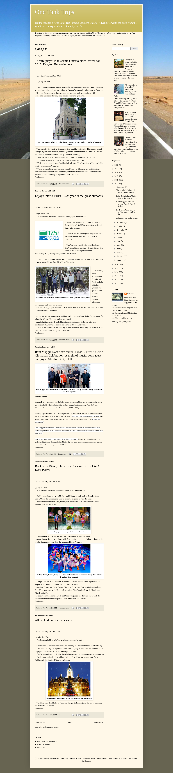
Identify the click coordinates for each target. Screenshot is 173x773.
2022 (117, 165)
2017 (117, 184)
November (121, 223)
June (118, 241)
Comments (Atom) (52, 727)
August (119, 234)
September (121, 230)
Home (69, 723)
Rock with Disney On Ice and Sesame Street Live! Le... (126, 212)
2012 (117, 280)
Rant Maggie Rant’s (72, 405)
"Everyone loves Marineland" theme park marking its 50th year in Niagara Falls (125, 90)
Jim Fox (130, 294)
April (119, 249)
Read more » (39, 177)
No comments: (64, 184)
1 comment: (62, 454)
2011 (117, 283)
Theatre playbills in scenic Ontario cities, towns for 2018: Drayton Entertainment (67, 62)
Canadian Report (43, 744)
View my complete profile (121, 322)
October (120, 226)
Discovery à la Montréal (130, 138)
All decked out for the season (53, 620)
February (120, 256)
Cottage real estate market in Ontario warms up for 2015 (131, 63)
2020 (117, 172)
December (121, 187)
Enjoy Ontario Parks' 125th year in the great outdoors (69, 196)
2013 (117, 276)
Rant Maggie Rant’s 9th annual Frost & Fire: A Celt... (125, 204)
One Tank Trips (54, 11)
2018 (117, 180)
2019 (117, 176)
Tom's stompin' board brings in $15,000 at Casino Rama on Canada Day (131, 116)
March (119, 252)
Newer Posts (40, 723)
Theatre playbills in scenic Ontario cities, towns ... (126, 191)
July (118, 238)
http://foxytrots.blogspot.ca (47, 741)
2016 (117, 265)
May (118, 245)
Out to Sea (41, 748)
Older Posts (98, 723)
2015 (117, 268)
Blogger (87, 761)
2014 (117, 272)
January (120, 260)
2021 (117, 169)
